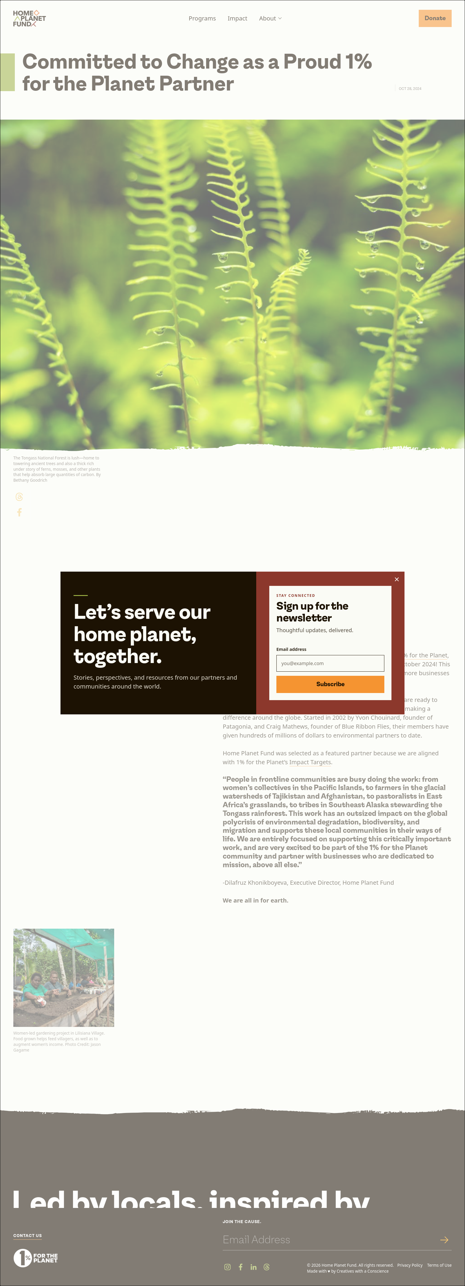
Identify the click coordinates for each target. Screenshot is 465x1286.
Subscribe (330, 684)
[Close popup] (396, 579)
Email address (291, 649)
